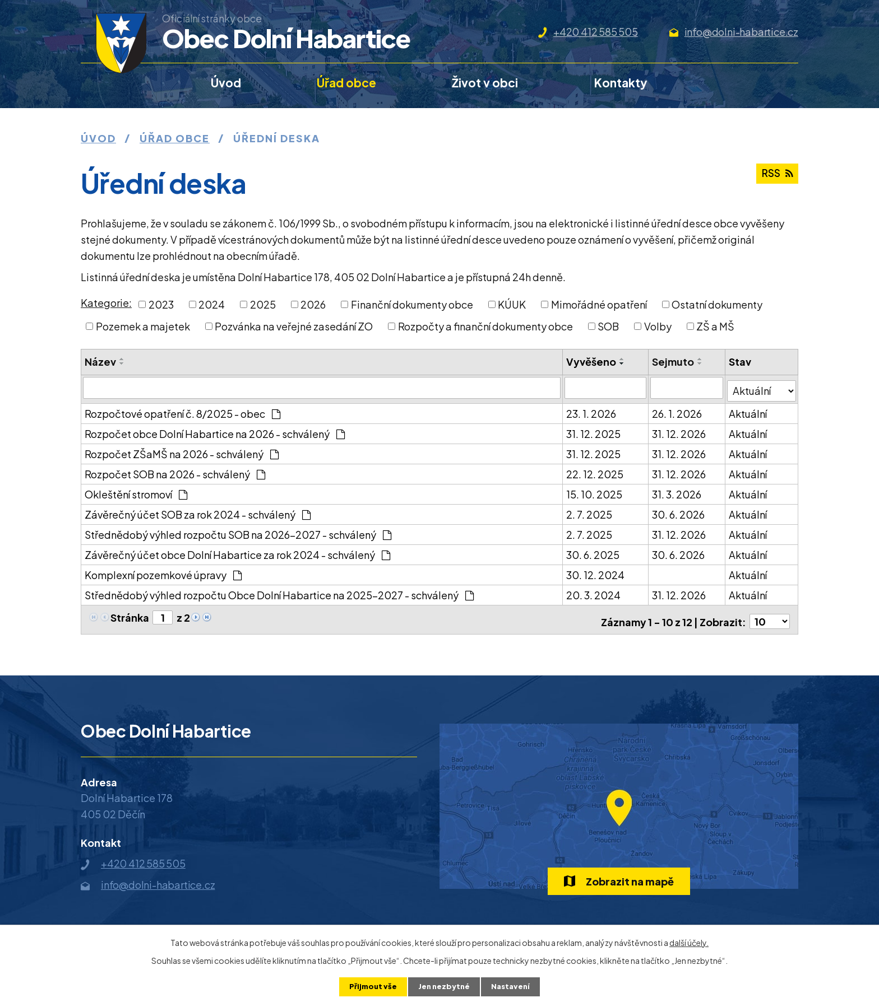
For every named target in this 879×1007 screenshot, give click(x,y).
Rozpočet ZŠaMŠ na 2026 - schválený (182, 450)
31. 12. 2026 (680, 430)
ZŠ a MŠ (715, 326)
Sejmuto (674, 361)
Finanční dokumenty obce (412, 304)
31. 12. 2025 (594, 430)
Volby (658, 326)
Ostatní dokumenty (717, 304)
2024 (211, 304)
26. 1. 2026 (678, 410)
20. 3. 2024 (594, 591)
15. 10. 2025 (595, 490)
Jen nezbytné (444, 986)
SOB (608, 326)
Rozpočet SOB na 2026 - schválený (175, 470)
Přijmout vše (370, 986)
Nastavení (513, 986)
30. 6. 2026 (679, 511)
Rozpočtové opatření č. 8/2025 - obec (182, 410)
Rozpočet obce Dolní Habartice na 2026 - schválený (215, 430)
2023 (161, 304)
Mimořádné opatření (599, 304)
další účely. (689, 941)
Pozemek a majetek (143, 326)
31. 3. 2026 (677, 490)
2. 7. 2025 (590, 511)
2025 (263, 304)
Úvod (226, 82)
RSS (775, 177)
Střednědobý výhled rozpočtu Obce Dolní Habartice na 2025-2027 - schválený (279, 591)
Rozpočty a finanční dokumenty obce (485, 326)
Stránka (129, 614)
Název (100, 361)
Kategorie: (106, 302)
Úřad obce (346, 82)
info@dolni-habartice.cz (741, 31)
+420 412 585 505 (595, 31)
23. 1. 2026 (592, 410)
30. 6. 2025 (593, 551)
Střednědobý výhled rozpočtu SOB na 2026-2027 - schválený (238, 531)
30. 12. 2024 (596, 571)
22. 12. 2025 (595, 470)
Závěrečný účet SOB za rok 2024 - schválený (198, 511)
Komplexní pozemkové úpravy (163, 571)
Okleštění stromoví (136, 490)
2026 (313, 304)
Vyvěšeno (592, 361)
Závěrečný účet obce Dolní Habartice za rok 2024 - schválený (237, 551)
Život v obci (485, 82)
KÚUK (512, 304)
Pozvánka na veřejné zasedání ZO (294, 326)
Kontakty (620, 82)
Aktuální (748, 410)
